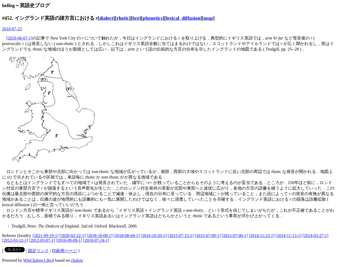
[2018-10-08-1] (100, 235)
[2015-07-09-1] (208, 235)
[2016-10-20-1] (154, 235)
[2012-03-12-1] (15, 240)
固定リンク (38, 251)
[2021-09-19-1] (46, 235)
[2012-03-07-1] (42, 240)
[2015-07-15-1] (181, 235)
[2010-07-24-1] (96, 240)
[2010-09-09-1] (69, 240)
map (208, 18)
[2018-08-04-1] (126, 235)
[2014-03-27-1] (316, 235)
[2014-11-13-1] (288, 235)
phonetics (153, 18)
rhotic (122, 18)
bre (136, 18)
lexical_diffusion (183, 18)
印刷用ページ (64, 251)
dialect (106, 18)
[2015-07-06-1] (235, 235)
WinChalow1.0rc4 (38, 260)
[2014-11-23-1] (262, 235)
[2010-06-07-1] (19, 38)
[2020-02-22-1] (73, 235)
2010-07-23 (12, 29)
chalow (77, 260)
